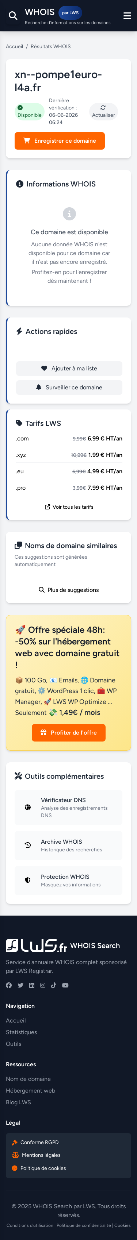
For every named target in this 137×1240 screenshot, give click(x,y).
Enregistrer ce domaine (59, 140)
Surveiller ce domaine (69, 387)
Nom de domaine (28, 1078)
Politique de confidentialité (84, 1225)
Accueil (14, 46)
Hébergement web (30, 1090)
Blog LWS (18, 1102)
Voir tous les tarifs (69, 507)
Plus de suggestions (69, 589)
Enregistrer (69, 349)
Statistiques (21, 1032)
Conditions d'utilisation (30, 1225)
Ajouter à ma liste (69, 368)
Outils (13, 1043)
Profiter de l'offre (69, 732)
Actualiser (103, 111)
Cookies (122, 1225)
